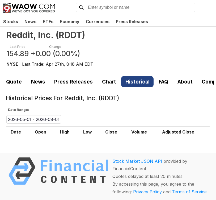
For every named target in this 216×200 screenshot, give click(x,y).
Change (55, 47)
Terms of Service (189, 191)
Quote (14, 81)
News (30, 21)
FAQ (163, 81)
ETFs (48, 21)
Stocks (10, 21)
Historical (137, 81)
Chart (109, 81)
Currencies (97, 21)
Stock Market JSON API (137, 161)
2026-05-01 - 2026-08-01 (34, 119)
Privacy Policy (147, 191)
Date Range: (18, 110)
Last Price (18, 47)
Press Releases (132, 21)
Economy (69, 21)
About (185, 81)
